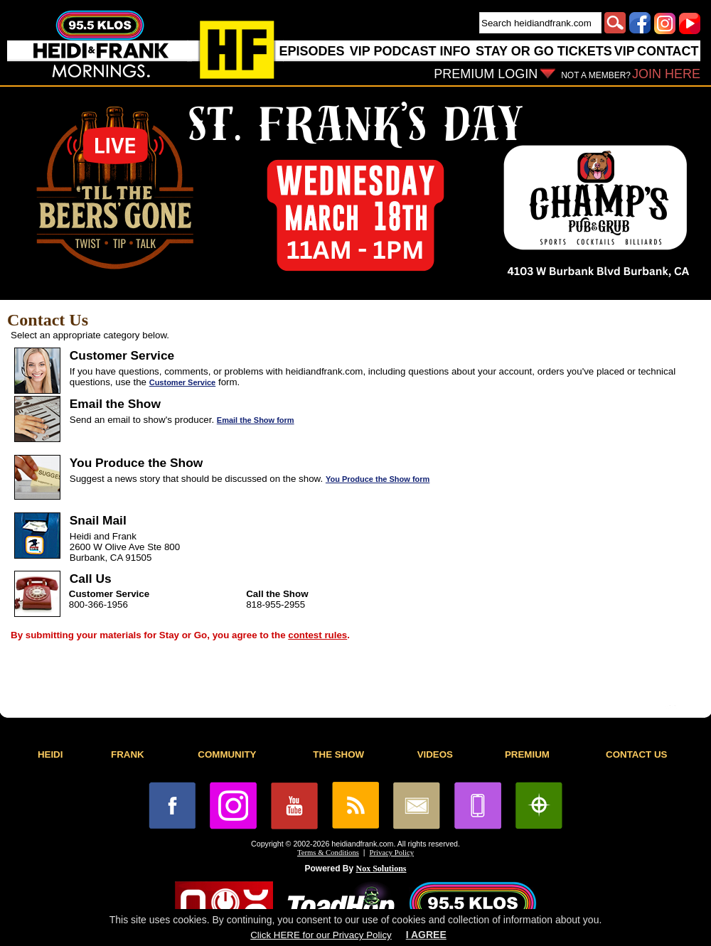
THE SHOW (338, 754)
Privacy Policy (392, 852)
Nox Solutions (381, 869)
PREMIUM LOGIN (486, 74)
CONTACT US (636, 754)
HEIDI (50, 754)
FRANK (127, 754)
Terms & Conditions (328, 852)
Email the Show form (255, 420)
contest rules (317, 635)
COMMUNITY (227, 754)
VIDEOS (435, 754)
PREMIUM (527, 754)
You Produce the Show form (377, 479)
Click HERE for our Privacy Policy (320, 935)
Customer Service (182, 382)
